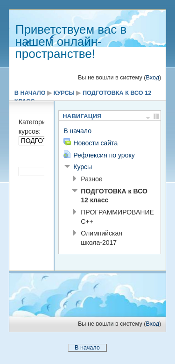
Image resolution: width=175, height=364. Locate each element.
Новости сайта (95, 143)
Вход (152, 77)
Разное (91, 179)
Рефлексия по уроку (104, 155)
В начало (30, 93)
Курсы (64, 93)
